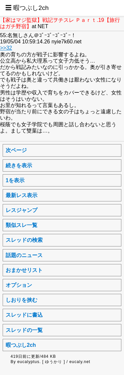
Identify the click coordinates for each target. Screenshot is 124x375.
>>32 (6, 48)
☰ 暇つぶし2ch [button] (27, 7)
